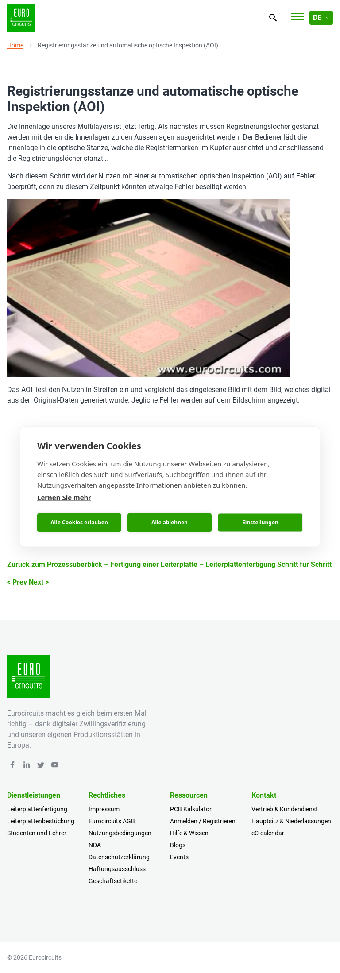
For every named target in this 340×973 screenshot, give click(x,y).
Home (15, 45)
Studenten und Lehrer (36, 833)
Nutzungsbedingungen (120, 833)
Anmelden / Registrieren (203, 821)
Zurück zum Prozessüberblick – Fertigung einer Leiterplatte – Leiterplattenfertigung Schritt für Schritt (169, 564)
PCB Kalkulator (191, 809)
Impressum (104, 809)
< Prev (17, 582)
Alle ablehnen (169, 522)
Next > (39, 582)
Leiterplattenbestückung (40, 821)
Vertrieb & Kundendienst (284, 809)
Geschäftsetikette (113, 880)
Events (179, 857)
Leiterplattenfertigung (37, 809)
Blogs (177, 845)
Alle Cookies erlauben (79, 522)
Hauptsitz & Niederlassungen (291, 821)
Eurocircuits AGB (112, 821)
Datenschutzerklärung (119, 857)
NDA (95, 845)
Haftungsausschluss (117, 868)
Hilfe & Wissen (189, 833)
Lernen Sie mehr (64, 496)
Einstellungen (260, 522)
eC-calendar (267, 833)
